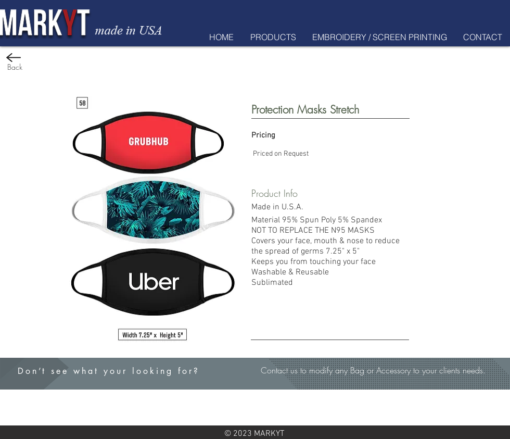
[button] (273, 37)
